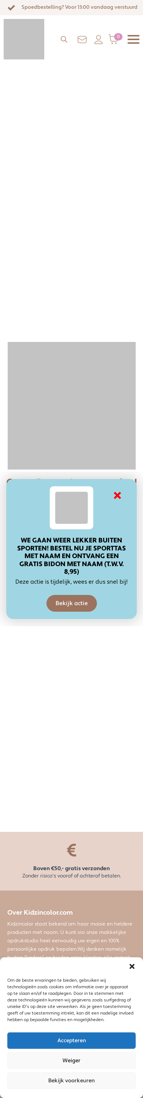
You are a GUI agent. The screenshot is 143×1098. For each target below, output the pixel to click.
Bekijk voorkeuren (71, 1080)
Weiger (71, 1060)
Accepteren (71, 1040)
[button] (132, 966)
